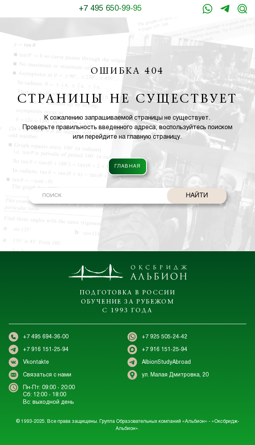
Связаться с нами (47, 375)
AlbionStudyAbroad (166, 362)
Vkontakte (36, 362)
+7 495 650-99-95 (110, 8)
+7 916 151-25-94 (225, 8)
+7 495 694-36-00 (46, 337)
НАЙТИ (197, 196)
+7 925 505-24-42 (164, 337)
